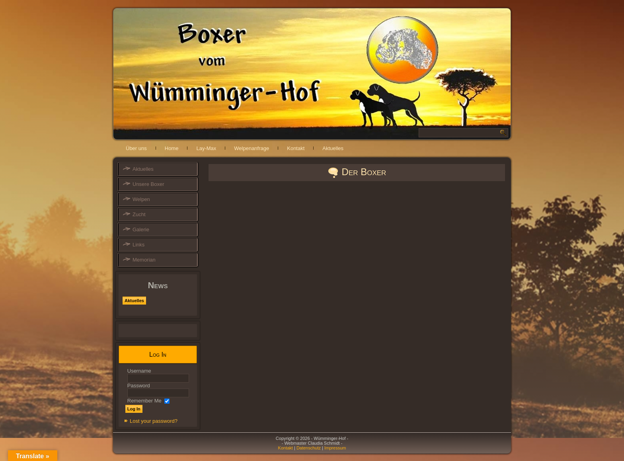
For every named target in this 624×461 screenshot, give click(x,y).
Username (139, 371)
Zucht (139, 214)
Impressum (335, 447)
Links (138, 245)
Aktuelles (332, 148)
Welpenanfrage (251, 148)
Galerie (141, 229)
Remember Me (144, 401)
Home (172, 148)
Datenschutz (308, 447)
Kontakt (295, 148)
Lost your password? (153, 421)
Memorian (144, 260)
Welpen (141, 199)
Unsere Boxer (148, 184)
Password (138, 386)
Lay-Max (206, 148)
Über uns (136, 148)
